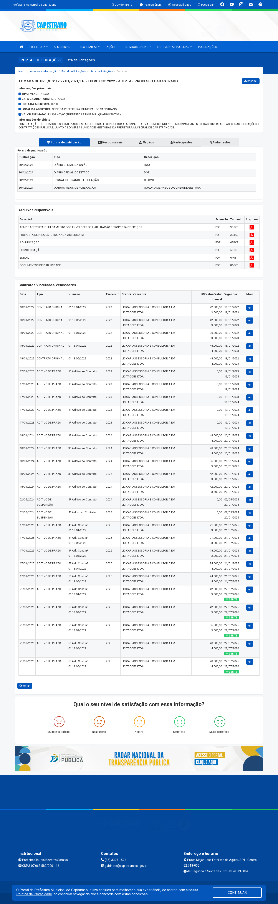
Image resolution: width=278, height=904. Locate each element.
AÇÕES (112, 46)
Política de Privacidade (34, 894)
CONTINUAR (237, 893)
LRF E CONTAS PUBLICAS (174, 46)
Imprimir (250, 81)
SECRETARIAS (90, 46)
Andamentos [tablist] (223, 142)
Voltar (25, 685)
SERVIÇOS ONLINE (138, 46)
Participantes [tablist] (183, 142)
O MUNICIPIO (63, 46)
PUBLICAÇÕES (208, 46)
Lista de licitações (101, 71)
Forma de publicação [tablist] (61, 142)
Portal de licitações (73, 71)
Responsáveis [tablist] (108, 142)
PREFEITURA (39, 46)
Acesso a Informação (44, 71)
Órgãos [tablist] (146, 142)
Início (21, 71)
